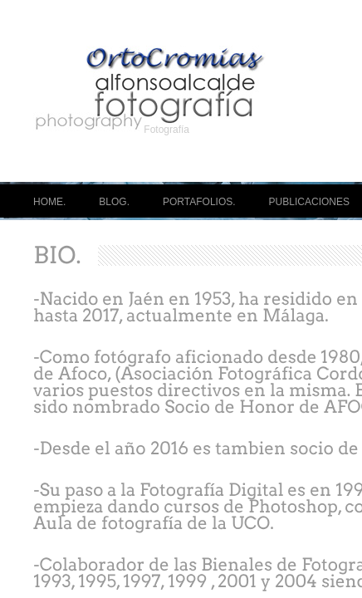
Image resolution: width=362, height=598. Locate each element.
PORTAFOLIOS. (199, 202)
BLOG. (114, 202)
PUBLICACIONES (309, 202)
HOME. (49, 202)
